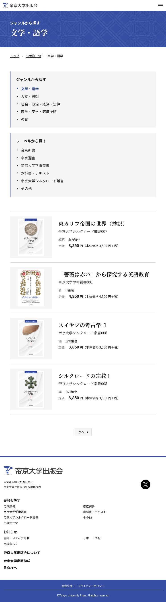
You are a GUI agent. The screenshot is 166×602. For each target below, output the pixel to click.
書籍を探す (12, 500)
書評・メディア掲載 (16, 538)
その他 (26, 188)
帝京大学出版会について (22, 552)
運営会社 (66, 586)
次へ (81, 432)
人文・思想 (30, 96)
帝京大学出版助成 (17, 560)
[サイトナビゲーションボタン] (160, 5)
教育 (24, 119)
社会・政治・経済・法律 (40, 104)
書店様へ (10, 567)
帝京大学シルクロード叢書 (42, 180)
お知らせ (10, 531)
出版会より (11, 543)
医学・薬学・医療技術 (39, 111)
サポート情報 (91, 538)
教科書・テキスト (35, 173)
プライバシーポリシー (91, 586)
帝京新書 (28, 150)
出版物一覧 (11, 523)
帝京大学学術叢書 (35, 165)
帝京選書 (28, 157)
